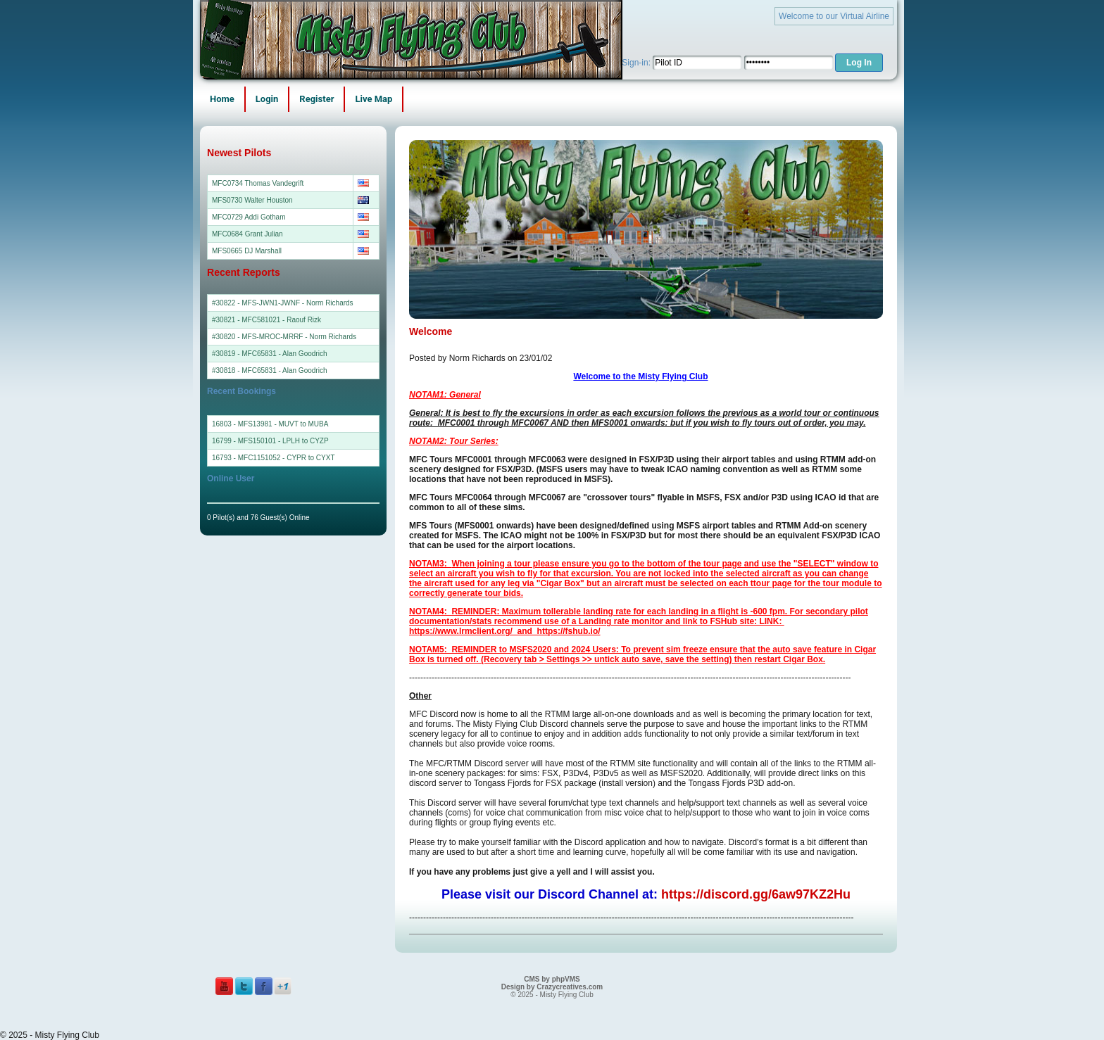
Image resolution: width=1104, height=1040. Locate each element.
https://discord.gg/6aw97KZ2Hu (756, 894)
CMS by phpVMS (551, 979)
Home (222, 99)
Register (316, 99)
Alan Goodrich (304, 353)
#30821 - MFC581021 (246, 320)
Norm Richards (329, 303)
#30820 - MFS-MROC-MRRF (257, 337)
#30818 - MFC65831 (244, 370)
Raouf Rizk (304, 320)
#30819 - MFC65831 (244, 353)
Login (267, 99)
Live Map (373, 99)
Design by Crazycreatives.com (552, 987)
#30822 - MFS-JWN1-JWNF (256, 303)
